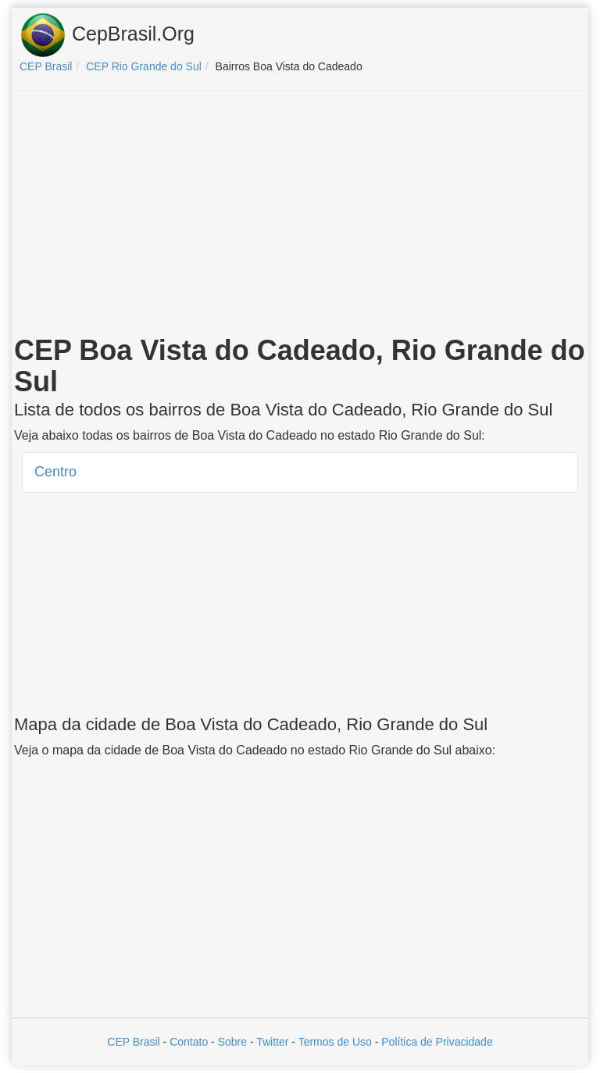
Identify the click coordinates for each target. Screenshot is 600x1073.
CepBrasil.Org (107, 35)
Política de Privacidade (436, 1042)
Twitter (272, 1042)
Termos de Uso (335, 1042)
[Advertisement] (300, 215)
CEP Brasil (133, 1042)
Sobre (232, 1042)
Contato (189, 1042)
